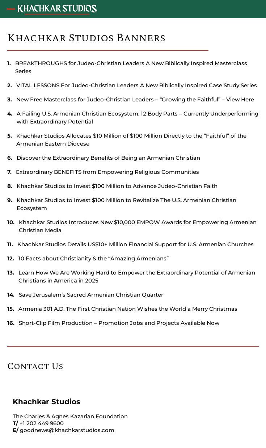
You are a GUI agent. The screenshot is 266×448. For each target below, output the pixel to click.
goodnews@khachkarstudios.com (67, 430)
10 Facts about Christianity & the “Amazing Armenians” (93, 258)
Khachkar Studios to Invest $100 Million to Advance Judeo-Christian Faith (117, 186)
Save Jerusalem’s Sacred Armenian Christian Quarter (91, 294)
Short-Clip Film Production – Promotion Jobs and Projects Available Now (119, 322)
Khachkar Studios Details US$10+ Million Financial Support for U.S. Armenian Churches (135, 244)
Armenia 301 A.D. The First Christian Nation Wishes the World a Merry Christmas (127, 308)
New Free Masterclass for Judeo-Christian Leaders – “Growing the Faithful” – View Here (135, 99)
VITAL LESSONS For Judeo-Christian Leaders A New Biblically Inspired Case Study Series (136, 85)
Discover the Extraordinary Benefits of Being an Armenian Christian (108, 157)
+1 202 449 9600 (42, 423)
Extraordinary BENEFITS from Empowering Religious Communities (107, 171)
